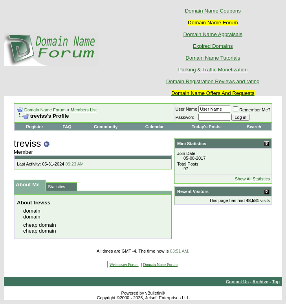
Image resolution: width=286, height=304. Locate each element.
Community (106, 126)
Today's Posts (206, 126)
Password (185, 117)
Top (276, 281)
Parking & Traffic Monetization (213, 70)
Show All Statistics (252, 179)
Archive (260, 281)
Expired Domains (213, 46)
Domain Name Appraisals (212, 34)
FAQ (67, 126)
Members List (84, 109)
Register (34, 126)
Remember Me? (251, 109)
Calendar (154, 126)
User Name (187, 109)
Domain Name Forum (45, 109)
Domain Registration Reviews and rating (213, 81)
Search (254, 126)
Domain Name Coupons (213, 11)
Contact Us (237, 281)
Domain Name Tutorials (212, 58)
